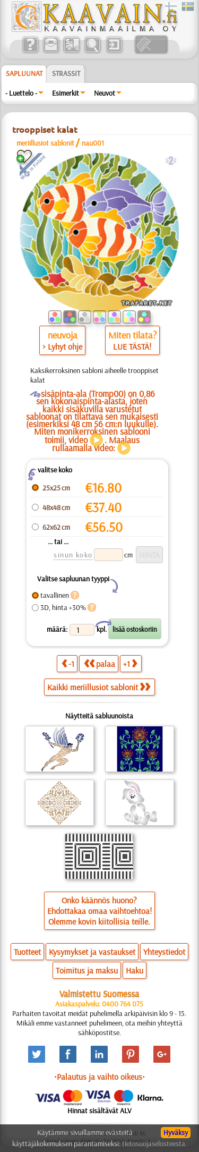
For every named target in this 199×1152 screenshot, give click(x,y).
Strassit (66, 73)
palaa (99, 663)
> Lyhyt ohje (62, 346)
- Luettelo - (21, 93)
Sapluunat (24, 73)
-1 (68, 663)
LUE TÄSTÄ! (132, 346)
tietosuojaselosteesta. (154, 1143)
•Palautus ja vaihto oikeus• (99, 1076)
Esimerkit (65, 93)
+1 (130, 663)
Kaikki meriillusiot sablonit (98, 687)
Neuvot (104, 93)
